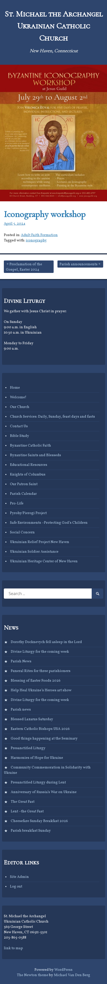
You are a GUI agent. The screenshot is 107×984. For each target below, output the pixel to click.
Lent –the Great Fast (27, 811)
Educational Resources (28, 465)
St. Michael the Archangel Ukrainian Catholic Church (54, 26)
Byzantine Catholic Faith (30, 445)
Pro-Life (16, 503)
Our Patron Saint (24, 484)
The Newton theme (32, 975)
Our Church (19, 407)
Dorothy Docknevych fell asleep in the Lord (46, 642)
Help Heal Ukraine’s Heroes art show (41, 690)
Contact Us (19, 426)
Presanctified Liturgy (28, 748)
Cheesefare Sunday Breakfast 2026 (39, 821)
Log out (16, 886)
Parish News (21, 661)
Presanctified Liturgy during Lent (38, 782)
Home (15, 387)
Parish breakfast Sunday (31, 830)
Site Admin (19, 877)
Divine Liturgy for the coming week (40, 651)
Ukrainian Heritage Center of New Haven (44, 561)
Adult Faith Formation (39, 235)
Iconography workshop (45, 214)
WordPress (63, 969)
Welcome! (18, 397)
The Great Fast (22, 801)
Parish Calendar (23, 493)
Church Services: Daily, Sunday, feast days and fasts (52, 416)
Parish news (21, 709)
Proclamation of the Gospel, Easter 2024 (24, 267)
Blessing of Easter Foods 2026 (36, 680)
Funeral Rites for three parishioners (40, 671)
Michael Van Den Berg (72, 975)
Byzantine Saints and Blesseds (35, 455)
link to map (13, 948)
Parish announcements (79, 264)
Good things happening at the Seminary (44, 738)
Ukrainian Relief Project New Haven (39, 542)
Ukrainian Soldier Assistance (34, 551)
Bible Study (19, 436)
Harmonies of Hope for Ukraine (37, 758)
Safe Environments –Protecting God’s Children (49, 522)
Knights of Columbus (27, 474)
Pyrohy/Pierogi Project (28, 513)
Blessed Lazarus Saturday (32, 719)
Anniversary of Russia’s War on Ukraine (44, 792)
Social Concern (22, 532)
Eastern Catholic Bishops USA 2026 (40, 729)
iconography (36, 240)
